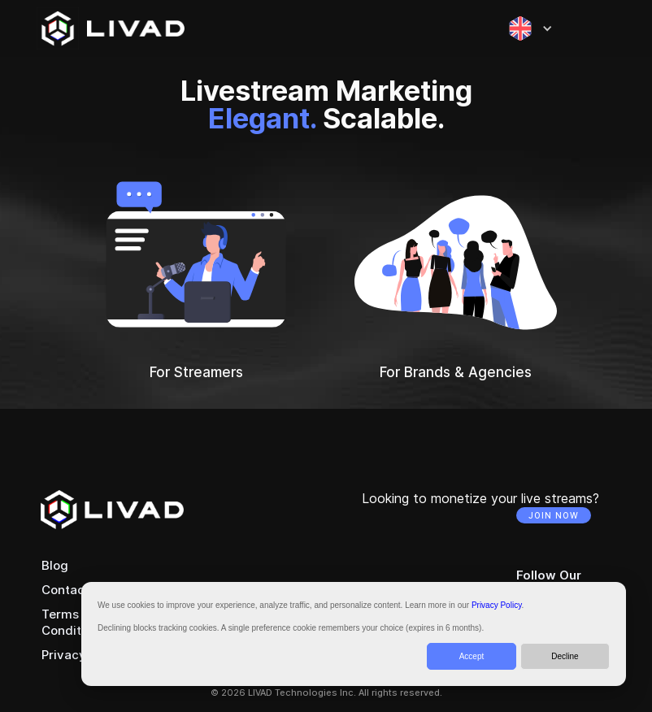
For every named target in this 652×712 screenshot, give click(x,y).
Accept (472, 656)
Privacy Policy (497, 605)
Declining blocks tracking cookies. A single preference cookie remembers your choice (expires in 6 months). (291, 627)
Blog (54, 565)
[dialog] (353, 634)
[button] (530, 28)
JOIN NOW (553, 515)
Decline (564, 656)
